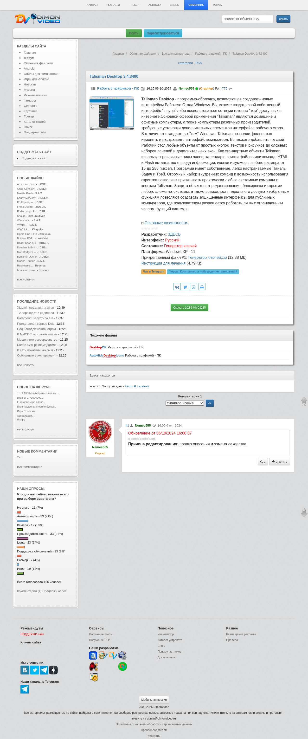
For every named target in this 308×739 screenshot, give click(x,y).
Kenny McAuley (26, 197)
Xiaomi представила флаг (35, 307)
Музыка (29, 89)
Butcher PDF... (25, 238)
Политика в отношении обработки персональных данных (154, 724)
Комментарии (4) (29, 591)
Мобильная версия (154, 699)
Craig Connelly (25, 188)
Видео (174, 4)
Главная (91, 4)
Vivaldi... (22, 224)
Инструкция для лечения (163, 263)
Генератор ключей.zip (207, 257)
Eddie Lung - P (26, 211)
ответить (279, 461)
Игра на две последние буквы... (36, 406)
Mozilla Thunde (26, 260)
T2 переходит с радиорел (35, 313)
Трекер (134, 4)
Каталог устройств (170, 640)
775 (224, 88)
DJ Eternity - (24, 202)
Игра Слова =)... (27, 411)
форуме (43, 387)
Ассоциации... (25, 415)
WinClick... (23, 229)
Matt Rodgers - (26, 252)
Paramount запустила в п (35, 318)
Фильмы (30, 100)
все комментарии (29, 466)
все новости (25, 365)
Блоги (162, 646)
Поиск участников (169, 651)
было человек (137, 386)
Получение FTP (99, 640)
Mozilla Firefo (25, 193)
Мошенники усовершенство (37, 339)
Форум (218, 4)
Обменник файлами (38, 63)
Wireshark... (24, 220)
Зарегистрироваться (163, 33)
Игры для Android (36, 79)
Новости (113, 4)
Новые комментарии (37, 451)
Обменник (196, 4)
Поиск (28, 127)
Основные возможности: (166, 223)
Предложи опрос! (54, 591)
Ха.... (20, 457)
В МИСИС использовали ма (37, 334)
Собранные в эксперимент (36, 355)
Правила (232, 640)
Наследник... (25, 265)
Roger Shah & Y (26, 242)
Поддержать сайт (34, 152)
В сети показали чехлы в (35, 350)
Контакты (154, 736)
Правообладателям (154, 730)
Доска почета (166, 657)
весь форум (25, 429)
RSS (198, 63)
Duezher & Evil (26, 247)
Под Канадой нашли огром (36, 329)
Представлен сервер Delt (35, 323)
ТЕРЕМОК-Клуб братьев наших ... (38, 393)
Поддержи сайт (35, 132)
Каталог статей (34, 121)
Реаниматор (166, 634)
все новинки (26, 279)
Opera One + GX (27, 234)
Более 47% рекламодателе (37, 345)
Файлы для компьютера (41, 74)
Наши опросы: (31, 489)
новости (47, 301)
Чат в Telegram (153, 271)
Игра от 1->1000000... (30, 397)
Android (154, 4)
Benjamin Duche (27, 256)
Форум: (203, 271)
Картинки (30, 111)
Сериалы (30, 106)
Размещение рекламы (241, 634)
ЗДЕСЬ (174, 234)
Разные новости (35, 95)
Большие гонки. (26, 270)
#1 (127, 425)
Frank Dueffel (25, 206)
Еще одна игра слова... (31, 402)
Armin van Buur (26, 184)
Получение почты (101, 634)
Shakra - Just (25, 215)
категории (185, 63)
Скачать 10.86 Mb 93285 (189, 307)
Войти (133, 33)
